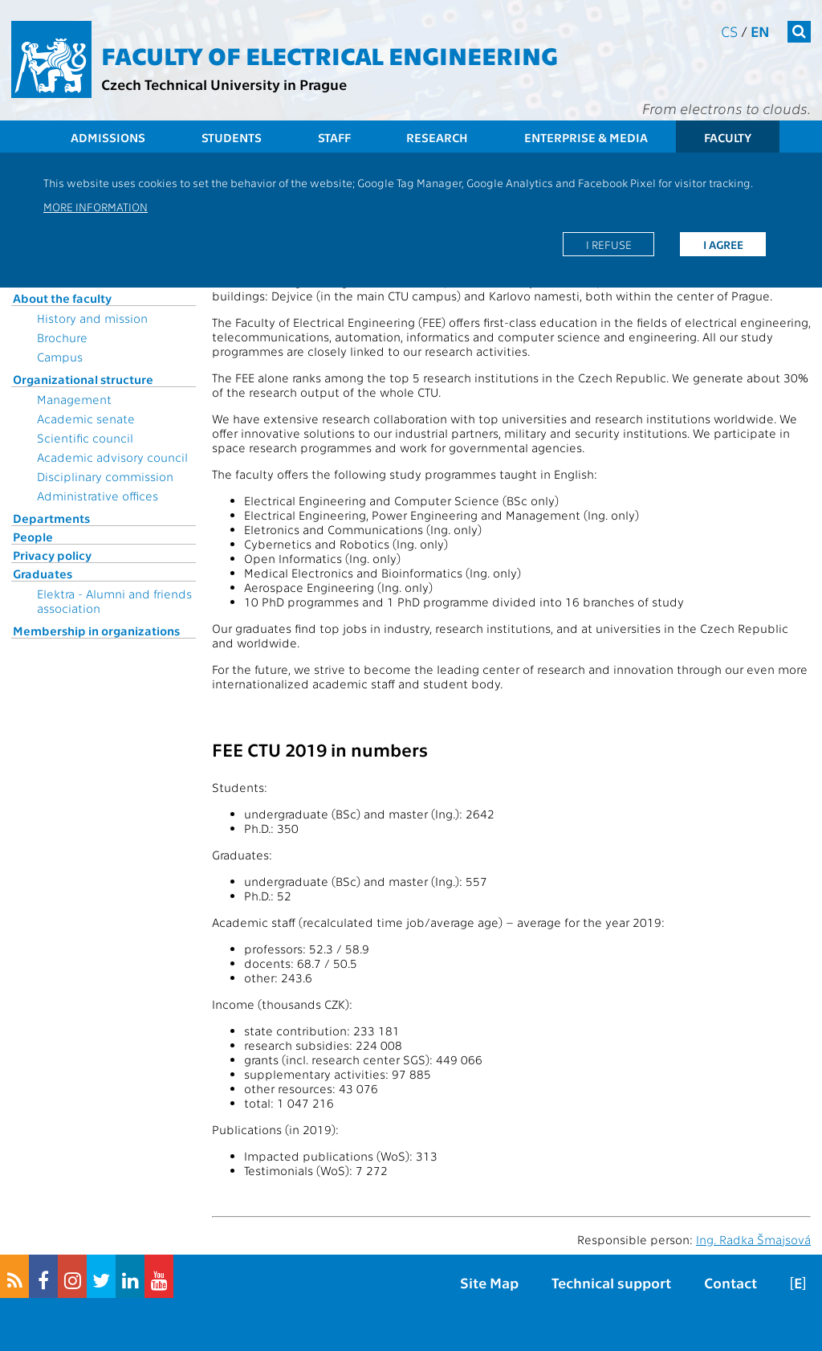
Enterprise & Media (586, 137)
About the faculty (62, 298)
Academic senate (86, 418)
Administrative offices (97, 495)
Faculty (727, 137)
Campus (60, 356)
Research (437, 137)
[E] (798, 1282)
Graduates (42, 573)
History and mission (92, 318)
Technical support (611, 1282)
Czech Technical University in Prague (224, 84)
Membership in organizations (96, 630)
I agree (723, 244)
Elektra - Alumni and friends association (114, 600)
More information (95, 206)
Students (231, 137)
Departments (51, 518)
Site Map (489, 1282)
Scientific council (85, 438)
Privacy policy (52, 555)
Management (74, 399)
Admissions (108, 137)
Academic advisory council (112, 457)
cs (729, 30)
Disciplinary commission (105, 476)
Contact (730, 1282)
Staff (334, 137)
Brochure (62, 337)
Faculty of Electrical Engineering (329, 54)
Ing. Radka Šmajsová (753, 1239)
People (33, 536)
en (760, 30)
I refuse (609, 244)
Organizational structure (83, 379)
